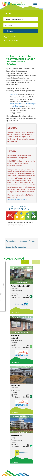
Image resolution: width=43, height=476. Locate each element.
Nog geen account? (9, 37)
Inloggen (9, 31)
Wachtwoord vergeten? (10, 40)
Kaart (36, 262)
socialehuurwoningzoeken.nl (17, 199)
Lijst (25, 262)
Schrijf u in (14, 95)
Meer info (15, 313)
